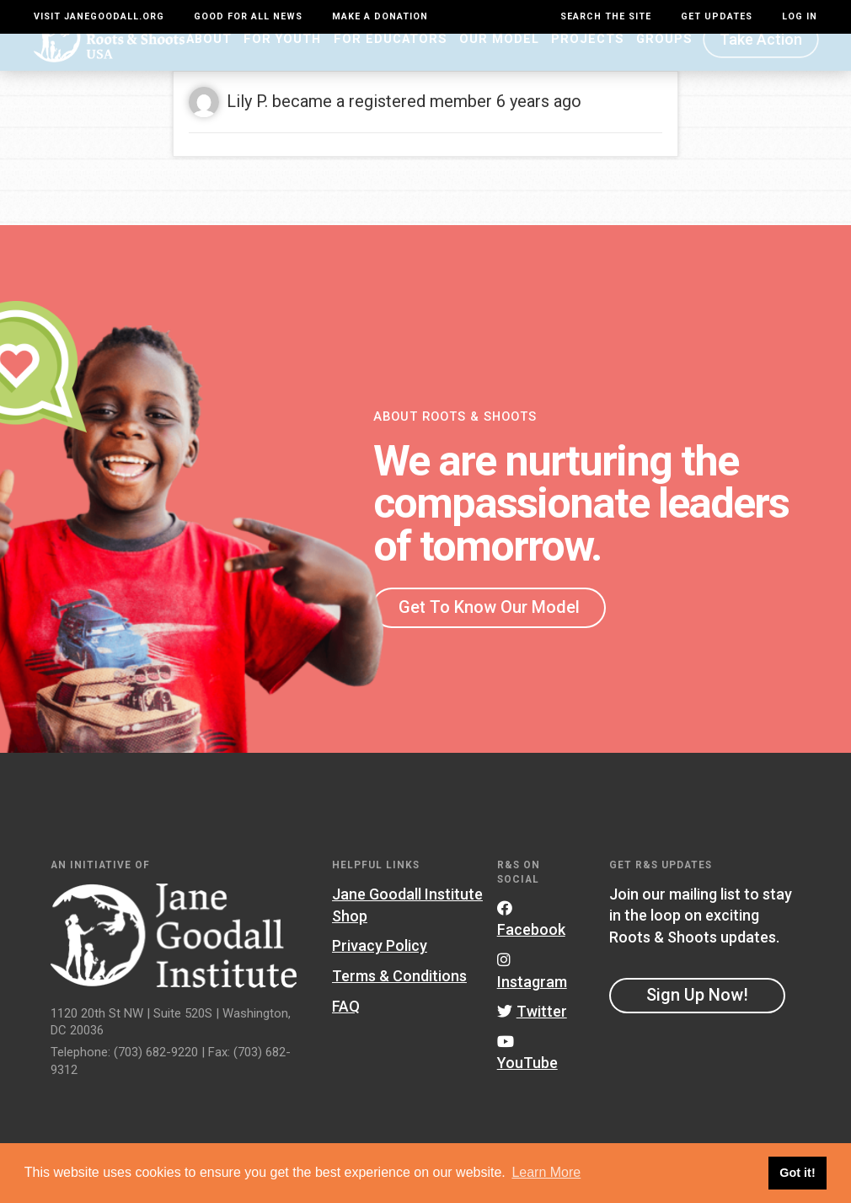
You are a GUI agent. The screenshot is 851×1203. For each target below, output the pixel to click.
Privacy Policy (379, 971)
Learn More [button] (546, 1172)
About (209, 65)
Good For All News (248, 16)
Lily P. (247, 126)
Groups (664, 65)
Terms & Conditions (399, 1002)
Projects (587, 65)
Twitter (532, 1037)
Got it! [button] (797, 1172)
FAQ (346, 1031)
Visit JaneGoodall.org (99, 16)
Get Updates (716, 16)
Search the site (605, 16)
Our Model (499, 65)
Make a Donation (380, 16)
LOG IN (799, 16)
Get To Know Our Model (489, 633)
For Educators (390, 65)
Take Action (761, 65)
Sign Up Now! (697, 1021)
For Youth (282, 65)
